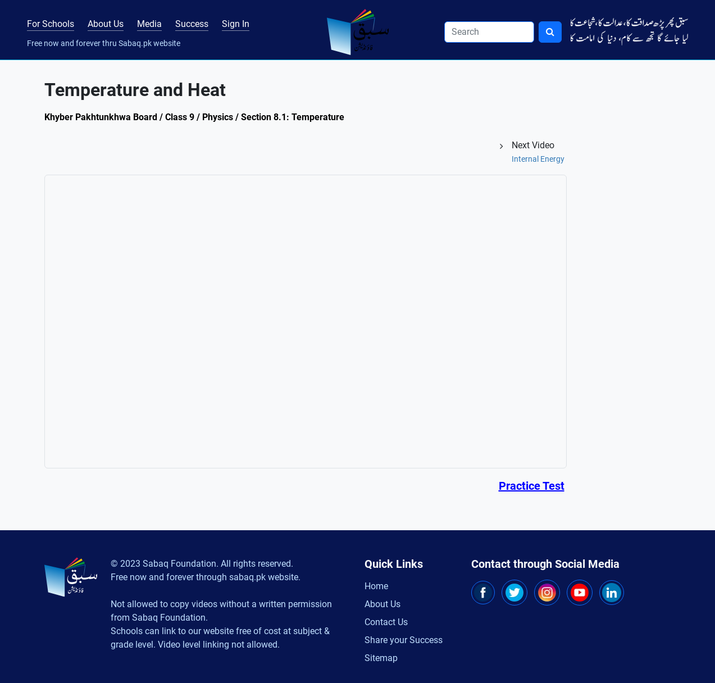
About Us (106, 24)
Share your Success (404, 640)
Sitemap (381, 658)
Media (149, 24)
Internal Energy (538, 158)
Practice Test (531, 486)
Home (376, 586)
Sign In (235, 24)
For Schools (50, 24)
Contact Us (386, 622)
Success (191, 24)
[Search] (489, 32)
